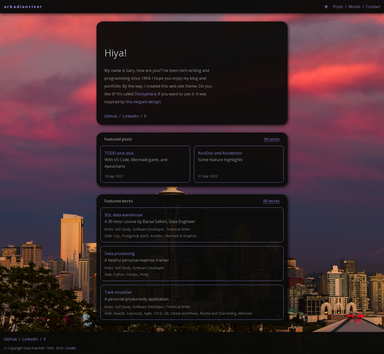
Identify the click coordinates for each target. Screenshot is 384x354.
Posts (338, 6)
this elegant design (143, 101)
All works (271, 201)
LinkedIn (131, 116)
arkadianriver (23, 6)
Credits (70, 348)
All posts (272, 139)
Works (354, 6)
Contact (373, 6)
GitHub (110, 116)
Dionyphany (145, 94)
